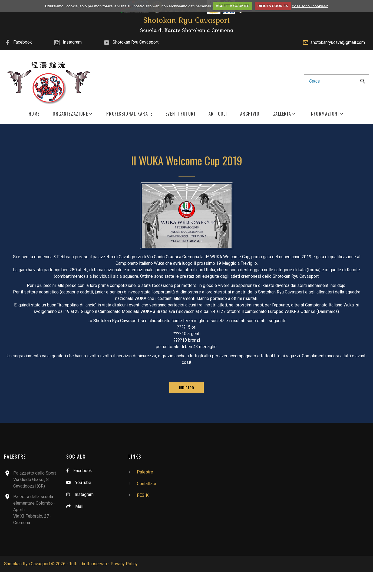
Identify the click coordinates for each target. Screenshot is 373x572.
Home (34, 113)
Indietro (186, 387)
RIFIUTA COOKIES (273, 6)
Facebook (22, 42)
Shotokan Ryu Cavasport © (29, 563)
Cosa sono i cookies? (310, 6)
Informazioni (324, 113)
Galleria (281, 113)
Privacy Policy (124, 563)
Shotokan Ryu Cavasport (136, 42)
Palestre (145, 472)
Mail (79, 506)
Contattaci (146, 483)
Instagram (72, 42)
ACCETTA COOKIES (232, 6)
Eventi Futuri (181, 113)
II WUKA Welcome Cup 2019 (186, 160)
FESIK (142, 495)
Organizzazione (70, 113)
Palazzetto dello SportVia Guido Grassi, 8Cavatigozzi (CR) (34, 479)
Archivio (250, 113)
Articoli (218, 113)
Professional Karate (129, 113)
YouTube (83, 482)
